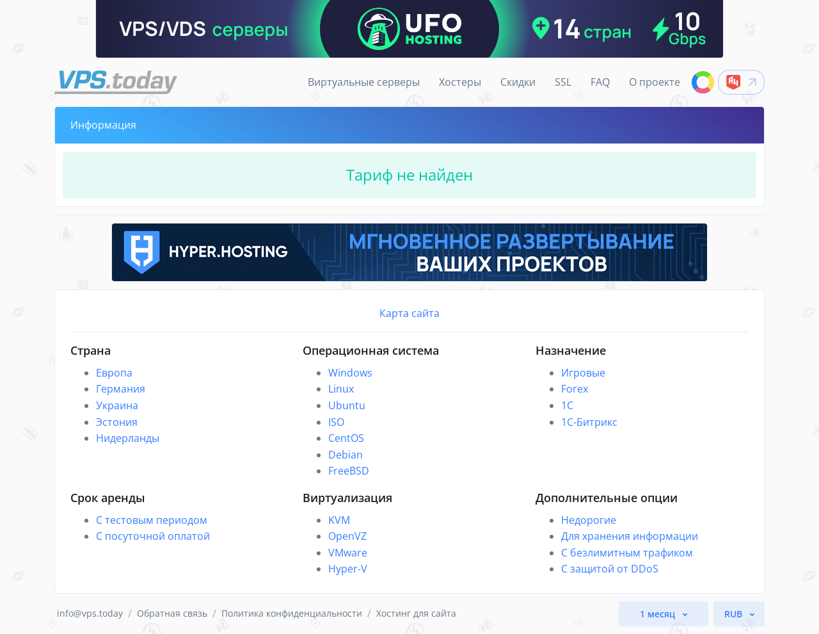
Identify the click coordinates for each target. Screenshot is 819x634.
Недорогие (588, 520)
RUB (734, 614)
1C (567, 405)
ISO (336, 422)
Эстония (117, 422)
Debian (345, 455)
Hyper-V (347, 569)
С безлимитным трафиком (627, 553)
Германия (120, 389)
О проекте (654, 82)
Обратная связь (172, 613)
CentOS (346, 438)
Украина (117, 405)
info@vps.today (90, 613)
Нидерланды (127, 438)
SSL (563, 82)
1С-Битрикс (589, 422)
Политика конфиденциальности (291, 613)
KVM (339, 520)
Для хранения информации (629, 536)
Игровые (583, 373)
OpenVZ (347, 536)
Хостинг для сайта (416, 613)
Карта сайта (409, 313)
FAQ (600, 82)
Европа (114, 373)
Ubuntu (346, 405)
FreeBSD (348, 471)
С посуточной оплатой (153, 536)
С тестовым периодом (151, 520)
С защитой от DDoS (609, 569)
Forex (574, 389)
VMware (347, 553)
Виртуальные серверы (364, 82)
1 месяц (659, 614)
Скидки (518, 82)
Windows (350, 373)
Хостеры (460, 82)
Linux (341, 389)
